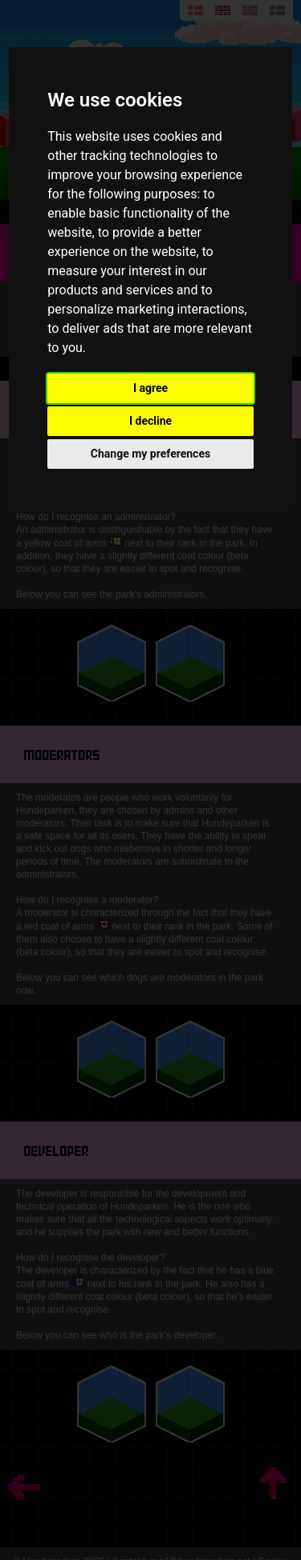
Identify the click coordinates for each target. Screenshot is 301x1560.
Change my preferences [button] (150, 453)
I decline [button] (150, 420)
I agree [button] (150, 388)
